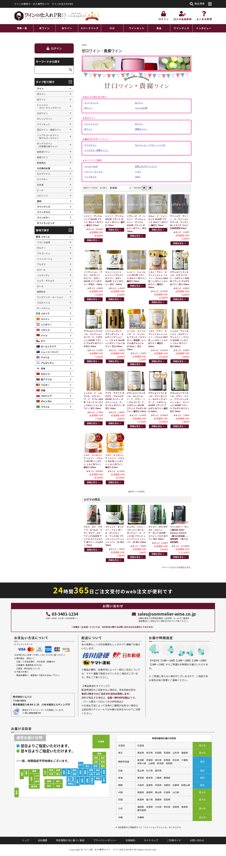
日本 (43, 368)
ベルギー (45, 384)
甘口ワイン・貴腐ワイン (49, 129)
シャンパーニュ (44, 258)
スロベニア (46, 395)
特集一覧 (22, 28)
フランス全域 (43, 242)
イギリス (45, 330)
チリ (43, 341)
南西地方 (41, 291)
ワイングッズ (181, 28)
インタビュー (204, 28)
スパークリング (90, 28)
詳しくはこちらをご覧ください (50, 654)
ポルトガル (46, 401)
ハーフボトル (90, 177)
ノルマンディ (43, 275)
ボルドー (41, 247)
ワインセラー (43, 217)
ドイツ (44, 335)
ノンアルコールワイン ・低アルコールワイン (48, 137)
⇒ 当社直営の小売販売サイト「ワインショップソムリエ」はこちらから (148, 827)
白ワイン (67, 28)
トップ (25, 840)
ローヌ (40, 286)
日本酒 (40, 184)
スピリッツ (42, 195)
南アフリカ (46, 379)
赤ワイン (44, 28)
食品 (159, 28)
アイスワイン (90, 145)
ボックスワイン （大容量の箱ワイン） (48, 145)
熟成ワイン (42, 157)
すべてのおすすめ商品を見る (177, 567)
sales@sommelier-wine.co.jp (164, 614)
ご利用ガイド (174, 840)
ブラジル (45, 406)
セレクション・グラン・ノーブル (150, 145)
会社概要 (42, 840)
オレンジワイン (44, 118)
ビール (40, 190)
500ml (137, 177)
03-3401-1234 (62, 614)
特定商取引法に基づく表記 (70, 840)
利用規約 (130, 840)
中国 (43, 390)
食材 (39, 201)
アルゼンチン (47, 362)
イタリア (45, 313)
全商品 (84, 45)
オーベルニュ (43, 308)
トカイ (138, 171)
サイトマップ (151, 840)
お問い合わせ (197, 840)
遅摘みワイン (141, 129)
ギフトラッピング (45, 223)
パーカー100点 (91, 166)
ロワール (41, 269)
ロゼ (112, 28)
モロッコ (45, 373)
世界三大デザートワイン (146, 166)
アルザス (41, 264)
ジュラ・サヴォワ (45, 280)
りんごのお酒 (141, 108)
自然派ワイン (43, 151)
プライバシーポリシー (105, 840)
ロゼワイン (42, 113)
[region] (113, 28)
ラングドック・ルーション (50, 297)
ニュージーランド (49, 352)
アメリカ (45, 357)
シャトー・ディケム (93, 171)
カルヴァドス (43, 173)
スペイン (45, 319)
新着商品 (41, 162)
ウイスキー (42, 179)
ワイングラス (43, 212)
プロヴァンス (43, 302)
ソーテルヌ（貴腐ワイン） (96, 150)
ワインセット (136, 28)
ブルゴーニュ (43, 253)
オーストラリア (48, 346)
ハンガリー (46, 324)
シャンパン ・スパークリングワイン (49, 106)
